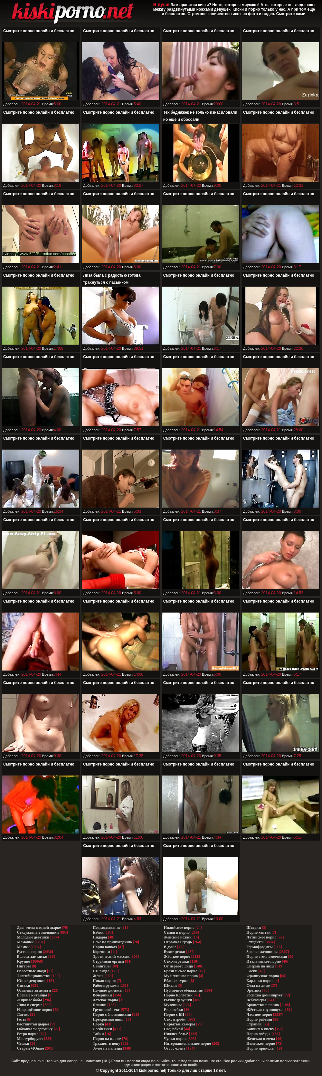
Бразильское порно (180, 971)
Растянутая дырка (33, 1024)
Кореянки (101, 951)
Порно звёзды (258, 1034)
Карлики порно (259, 980)
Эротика (253, 990)
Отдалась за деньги (34, 990)
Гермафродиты (259, 947)
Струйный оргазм (108, 961)
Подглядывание (106, 927)
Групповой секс (106, 1009)
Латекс (23, 1014)
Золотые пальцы (107, 1048)
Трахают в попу (106, 1043)
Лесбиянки (102, 1029)
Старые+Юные (30, 1048)
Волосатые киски (32, 956)
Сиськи (23, 985)
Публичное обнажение (183, 990)
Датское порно (105, 1000)
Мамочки (25, 942)
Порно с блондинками (112, 1014)
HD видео (101, 971)
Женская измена (260, 1038)
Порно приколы (260, 1048)
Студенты (254, 942)
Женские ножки (178, 937)
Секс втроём (174, 1019)
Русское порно (29, 951)
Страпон (253, 1024)
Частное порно (259, 1014)
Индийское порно (179, 927)
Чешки (23, 1043)
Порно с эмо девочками (266, 956)
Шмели (170, 985)
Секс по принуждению (112, 942)
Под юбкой (173, 1029)
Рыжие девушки (178, 1000)
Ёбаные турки (176, 980)
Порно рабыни (259, 1019)
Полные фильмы (107, 990)
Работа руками (105, 985)
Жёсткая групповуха (264, 1009)
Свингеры (102, 966)
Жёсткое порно (177, 956)
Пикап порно (104, 980)
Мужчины (173, 1005)
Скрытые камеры (179, 1024)
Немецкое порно (260, 1043)
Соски (251, 971)
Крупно (23, 961)
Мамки (23, 947)
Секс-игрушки (176, 961)
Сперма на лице (260, 966)
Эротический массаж (111, 956)
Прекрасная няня (108, 1019)
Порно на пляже (107, 1038)
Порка (98, 1024)
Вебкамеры (256, 1000)
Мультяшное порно (181, 976)
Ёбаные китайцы (32, 995)
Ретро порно (28, 1034)
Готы (21, 1019)
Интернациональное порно (187, 1043)
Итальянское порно (263, 961)
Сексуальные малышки (38, 932)
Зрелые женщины (262, 951)
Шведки (253, 927)
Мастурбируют (30, 1038)
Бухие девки (174, 951)
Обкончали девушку (35, 1029)
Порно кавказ (105, 947)
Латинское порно (261, 937)
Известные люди (31, 971)
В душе (170, 947)
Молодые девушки (33, 937)
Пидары (100, 937)
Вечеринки (102, 995)
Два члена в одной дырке (39, 927)
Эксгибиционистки (34, 976)
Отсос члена (174, 1048)
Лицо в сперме (30, 1005)
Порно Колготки (178, 995)
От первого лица (178, 966)
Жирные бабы (29, 1000)
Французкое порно (262, 976)
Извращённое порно (34, 1009)
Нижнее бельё (176, 1034)
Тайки (98, 1034)
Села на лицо (258, 985)
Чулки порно (175, 1038)
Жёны (98, 976)
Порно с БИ (174, 1014)
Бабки (98, 932)
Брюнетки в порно (262, 1005)
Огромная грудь (178, 942)
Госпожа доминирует (264, 995)
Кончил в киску (260, 1029)
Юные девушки (31, 980)
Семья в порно (177, 932)
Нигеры (24, 966)
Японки (99, 1005)
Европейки (173, 1009)
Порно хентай (258, 932)
